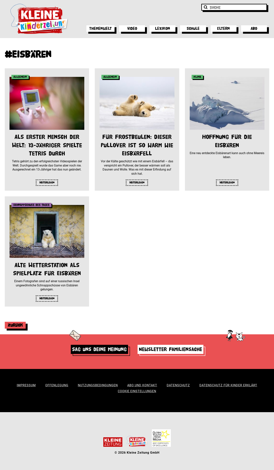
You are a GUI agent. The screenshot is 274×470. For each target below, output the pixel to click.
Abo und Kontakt (142, 385)
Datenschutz (178, 385)
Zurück (15, 325)
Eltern (223, 28)
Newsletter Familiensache (170, 349)
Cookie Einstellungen (137, 391)
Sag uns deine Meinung (99, 349)
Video (132, 28)
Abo (254, 28)
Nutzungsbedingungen (98, 385)
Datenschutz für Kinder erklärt (228, 385)
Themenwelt (100, 28)
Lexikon (162, 28)
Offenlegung (56, 385)
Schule (193, 28)
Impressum (26, 385)
